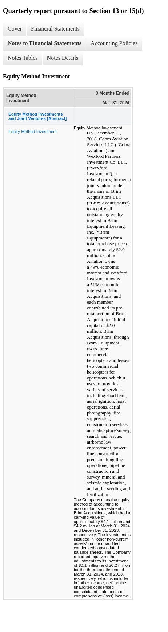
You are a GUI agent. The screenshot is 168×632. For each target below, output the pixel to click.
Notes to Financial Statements (44, 43)
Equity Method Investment (32, 131)
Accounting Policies (114, 43)
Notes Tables (23, 58)
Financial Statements (55, 29)
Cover (15, 29)
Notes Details (63, 58)
